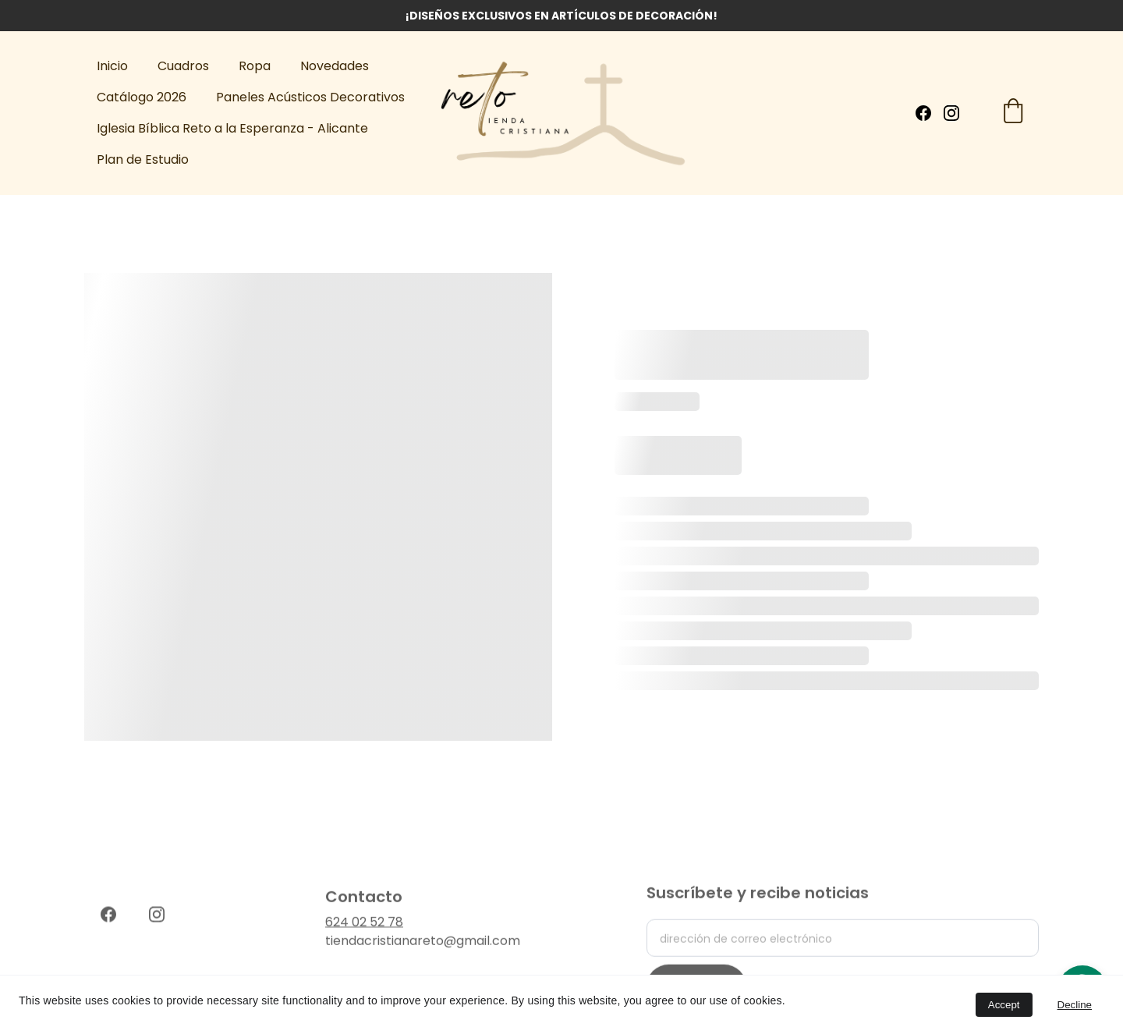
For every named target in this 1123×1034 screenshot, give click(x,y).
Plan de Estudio (143, 159)
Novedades (334, 66)
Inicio (112, 66)
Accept (1004, 1005)
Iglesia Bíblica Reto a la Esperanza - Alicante (232, 128)
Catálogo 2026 (141, 97)
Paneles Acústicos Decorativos (310, 97)
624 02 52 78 (364, 928)
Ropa (255, 66)
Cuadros (183, 66)
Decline (1074, 1005)
